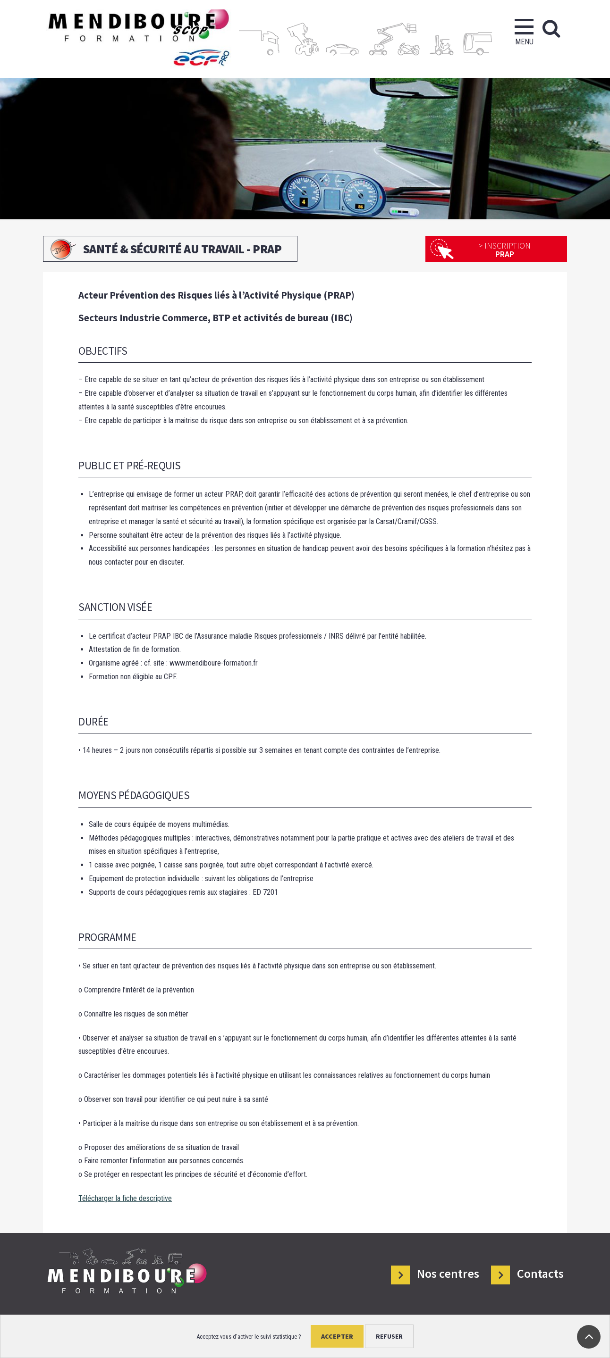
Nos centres (448, 1274)
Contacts (540, 1274)
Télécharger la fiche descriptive (125, 1198)
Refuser (389, 1336)
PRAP (504, 249)
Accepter (337, 1336)
